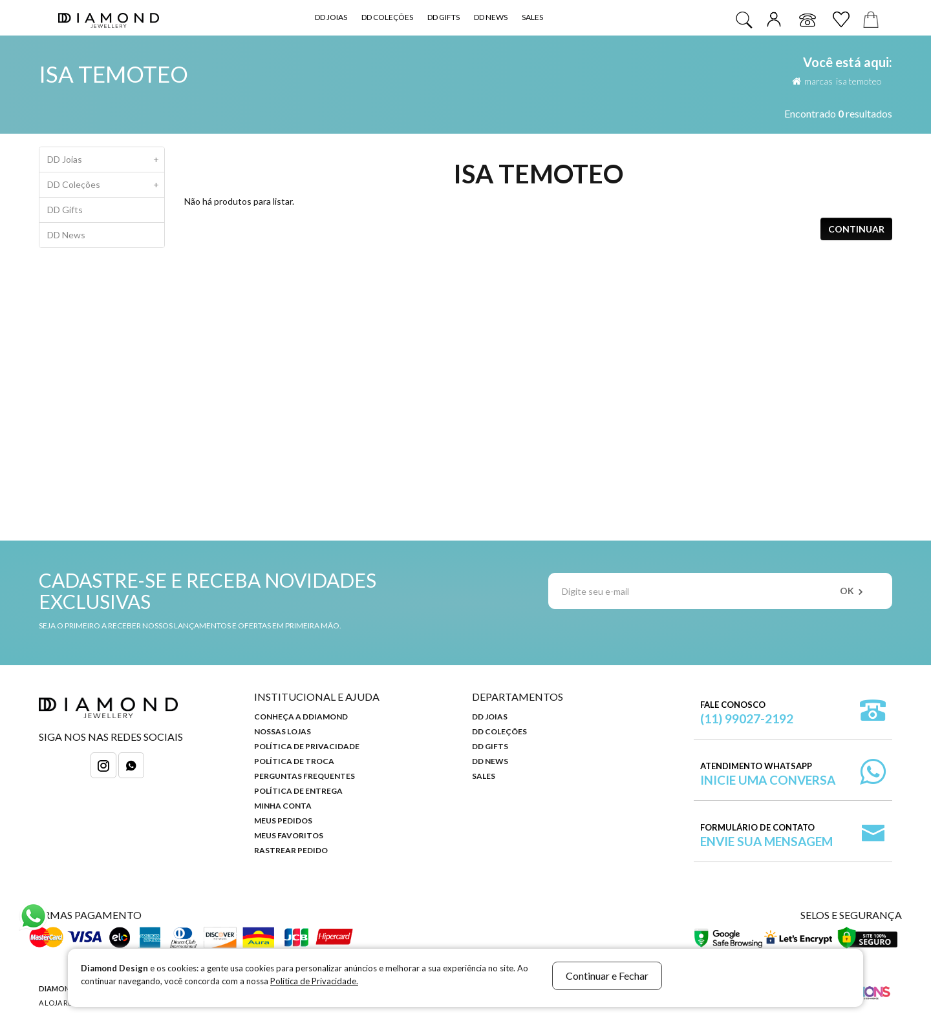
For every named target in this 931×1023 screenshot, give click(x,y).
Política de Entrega (298, 791)
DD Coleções (387, 17)
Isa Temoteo (859, 81)
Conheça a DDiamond (301, 716)
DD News (491, 17)
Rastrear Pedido (291, 850)
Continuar (856, 228)
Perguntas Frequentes (304, 776)
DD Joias (331, 17)
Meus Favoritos (288, 835)
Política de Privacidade (306, 746)
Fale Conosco (746, 712)
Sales (532, 17)
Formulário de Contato (766, 835)
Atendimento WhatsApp (767, 774)
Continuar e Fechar (607, 975)
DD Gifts (443, 17)
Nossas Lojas (282, 731)
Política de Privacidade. (314, 981)
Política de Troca (294, 761)
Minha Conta (283, 806)
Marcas (818, 81)
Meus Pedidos (283, 820)
